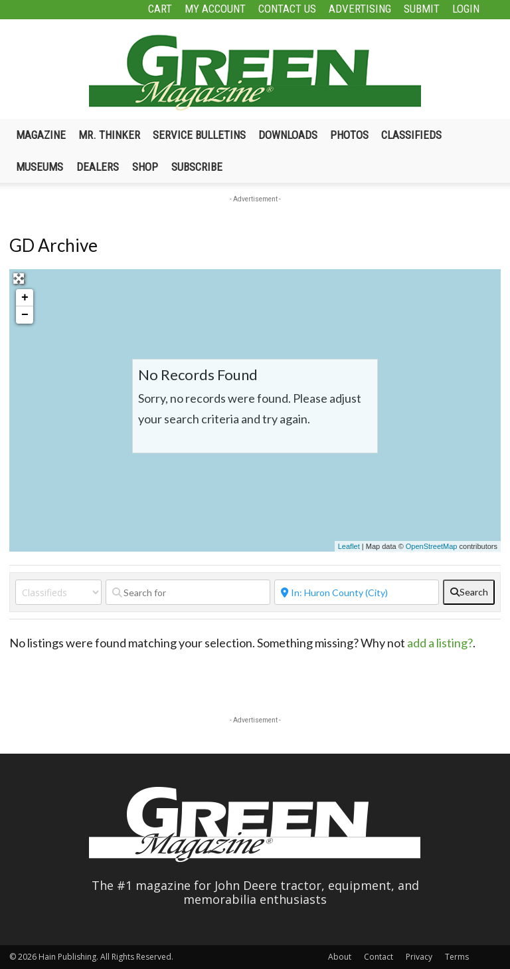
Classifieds (411, 135)
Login (465, 8)
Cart (160, 8)
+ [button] (25, 298)
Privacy (419, 956)
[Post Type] (58, 592)
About (339, 956)
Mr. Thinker (109, 135)
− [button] (25, 315)
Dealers (97, 166)
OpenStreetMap (432, 546)
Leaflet (349, 546)
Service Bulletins (199, 135)
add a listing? (440, 642)
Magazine (41, 135)
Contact (378, 956)
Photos (349, 135)
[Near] (356, 592)
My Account (215, 8)
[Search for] (188, 592)
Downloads (287, 135)
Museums (39, 166)
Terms (457, 956)
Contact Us (287, 8)
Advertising (360, 8)
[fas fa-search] (469, 592)
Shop (145, 166)
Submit (422, 8)
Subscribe (196, 166)
